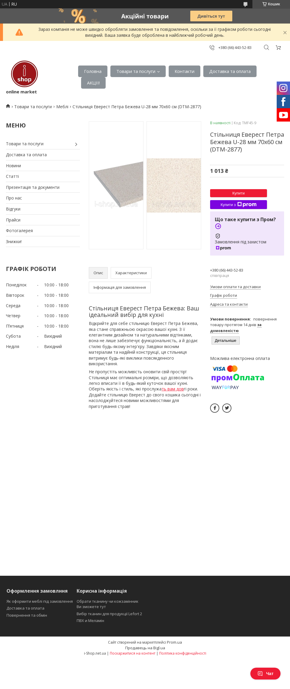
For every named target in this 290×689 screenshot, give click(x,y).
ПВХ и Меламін (90, 620)
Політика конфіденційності (182, 653)
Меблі (62, 106)
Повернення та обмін (27, 615)
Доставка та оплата (230, 71)
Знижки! (14, 241)
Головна (93, 71)
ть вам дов (173, 389)
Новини (13, 165)
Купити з (238, 204)
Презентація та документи (32, 187)
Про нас (14, 198)
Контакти (184, 71)
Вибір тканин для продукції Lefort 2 (109, 613)
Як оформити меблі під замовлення (40, 601)
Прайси (13, 220)
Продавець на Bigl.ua (145, 647)
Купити (238, 193)
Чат (265, 673)
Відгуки (13, 209)
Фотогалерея (19, 230)
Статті (12, 176)
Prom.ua (174, 642)
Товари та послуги (135, 71)
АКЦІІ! (93, 83)
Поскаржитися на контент (132, 653)
